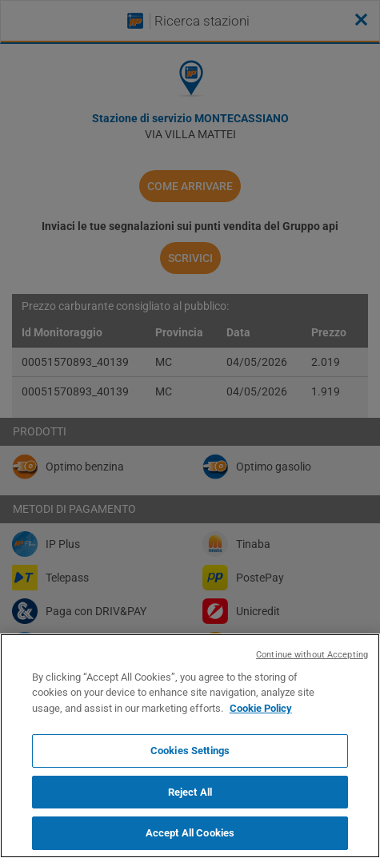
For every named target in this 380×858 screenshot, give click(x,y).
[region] (190, 746)
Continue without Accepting (312, 654)
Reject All (190, 792)
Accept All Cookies (190, 833)
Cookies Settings (190, 751)
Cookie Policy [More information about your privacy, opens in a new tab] (261, 708)
